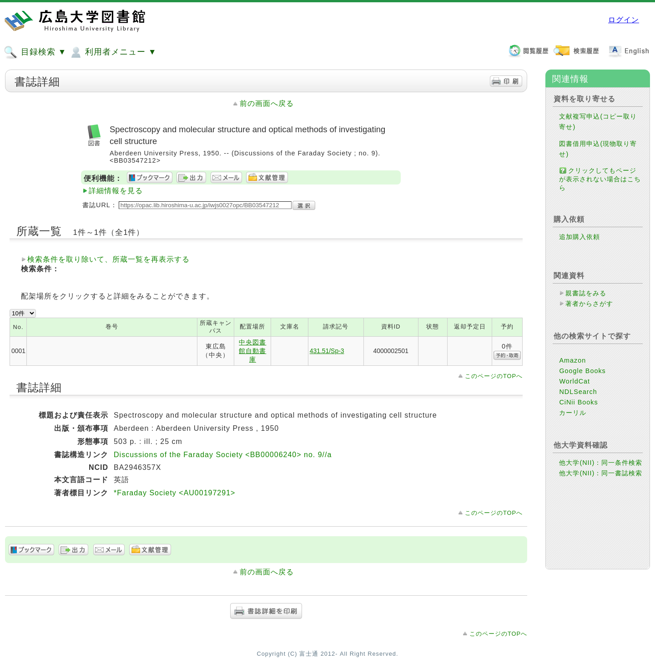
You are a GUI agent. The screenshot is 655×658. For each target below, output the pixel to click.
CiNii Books (578, 402)
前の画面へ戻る (267, 103)
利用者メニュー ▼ (112, 52)
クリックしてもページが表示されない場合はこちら (600, 179)
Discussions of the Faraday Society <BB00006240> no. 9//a (223, 455)
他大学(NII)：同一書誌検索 (600, 473)
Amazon (572, 360)
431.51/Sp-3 (327, 350)
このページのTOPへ (494, 376)
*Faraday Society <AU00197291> (174, 493)
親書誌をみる (585, 293)
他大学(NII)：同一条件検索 (600, 462)
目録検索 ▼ (35, 52)
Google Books (582, 370)
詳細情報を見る (116, 190)
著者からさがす (589, 303)
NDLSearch (578, 391)
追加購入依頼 (579, 236)
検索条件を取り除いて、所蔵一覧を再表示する (108, 259)
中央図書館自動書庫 (252, 351)
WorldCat (574, 381)
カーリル (572, 412)
